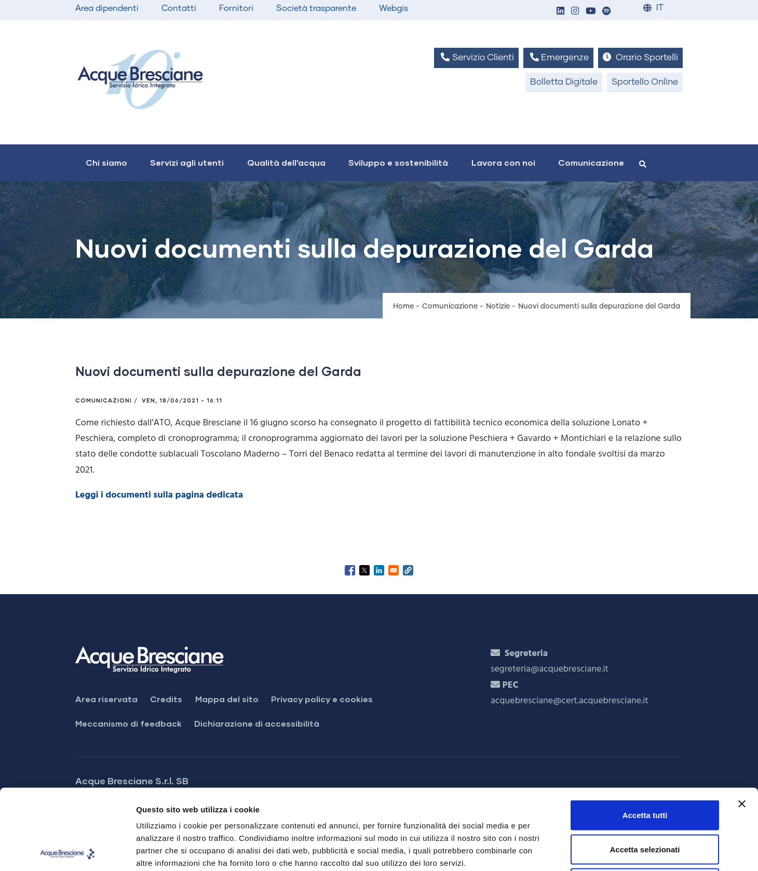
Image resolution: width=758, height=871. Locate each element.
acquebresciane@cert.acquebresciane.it (569, 700)
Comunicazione (591, 162)
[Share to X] (364, 570)
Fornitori (236, 8)
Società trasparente (316, 8)
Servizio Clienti (476, 57)
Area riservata (106, 699)
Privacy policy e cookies (322, 699)
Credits (166, 699)
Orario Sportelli (640, 57)
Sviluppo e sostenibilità (398, 162)
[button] (560, 12)
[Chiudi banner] (742, 723)
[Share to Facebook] (350, 570)
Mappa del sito (227, 699)
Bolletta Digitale (564, 82)
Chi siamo (106, 162)
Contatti (178, 8)
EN (661, 21)
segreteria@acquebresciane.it (549, 669)
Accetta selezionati (645, 769)
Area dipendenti (107, 8)
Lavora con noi (503, 162)
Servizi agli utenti (187, 162)
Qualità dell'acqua (286, 162)
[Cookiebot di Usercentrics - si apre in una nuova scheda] (67, 851)
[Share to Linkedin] (379, 570)
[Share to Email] (393, 570)
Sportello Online (645, 82)
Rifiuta (645, 802)
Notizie (498, 306)
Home (403, 306)
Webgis (393, 8)
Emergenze (558, 57)
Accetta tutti (645, 734)
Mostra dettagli (546, 850)
